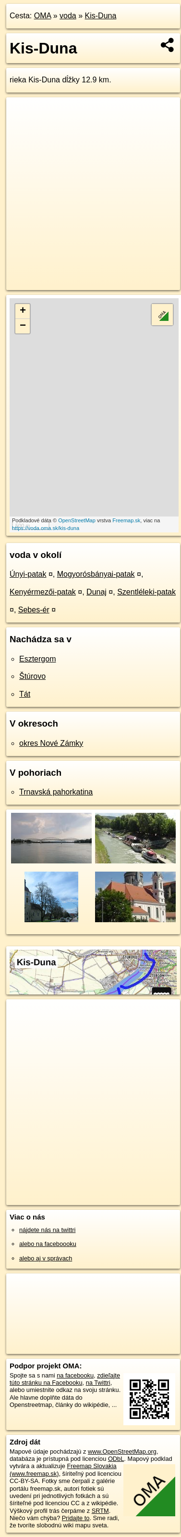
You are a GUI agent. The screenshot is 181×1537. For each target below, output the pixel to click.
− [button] (23, 326)
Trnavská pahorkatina (56, 792)
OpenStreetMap (77, 520)
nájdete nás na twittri (47, 1229)
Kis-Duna (101, 16)
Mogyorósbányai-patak (96, 574)
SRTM (100, 1510)
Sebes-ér (33, 610)
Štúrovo (32, 676)
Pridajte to (76, 1518)
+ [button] (23, 311)
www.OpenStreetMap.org (122, 1451)
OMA (42, 16)
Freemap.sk (126, 520)
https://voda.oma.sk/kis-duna (45, 528)
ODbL (116, 1458)
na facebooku (75, 1375)
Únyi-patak (28, 574)
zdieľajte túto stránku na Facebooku (65, 1379)
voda (68, 16)
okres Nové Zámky (51, 743)
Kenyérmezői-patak (43, 592)
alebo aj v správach (45, 1258)
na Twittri (98, 1382)
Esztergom (37, 659)
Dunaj (96, 592)
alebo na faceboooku (47, 1243)
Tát (24, 694)
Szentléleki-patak (146, 592)
